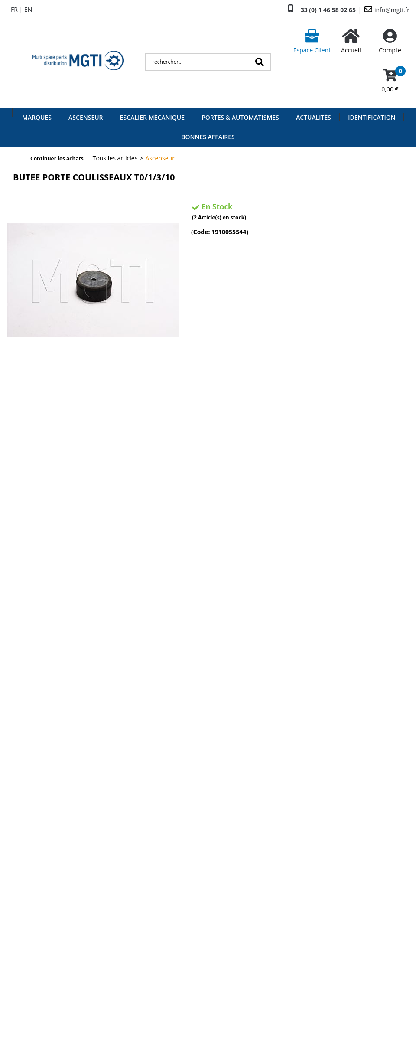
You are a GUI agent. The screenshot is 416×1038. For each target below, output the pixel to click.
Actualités (313, 117)
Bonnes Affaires (207, 137)
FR (14, 9)
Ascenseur (85, 117)
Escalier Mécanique (152, 117)
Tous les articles (115, 158)
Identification (372, 117)
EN (28, 9)
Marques (37, 117)
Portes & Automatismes (240, 117)
